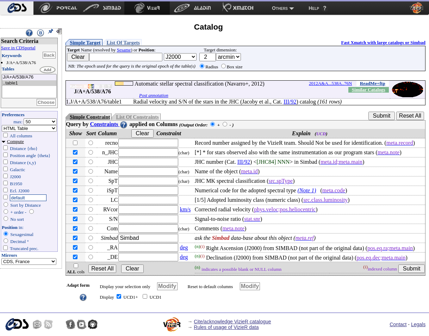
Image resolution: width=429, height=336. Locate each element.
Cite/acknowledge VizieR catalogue (232, 321)
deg (184, 247)
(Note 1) (307, 190)
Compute (15, 141)
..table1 (29, 83)
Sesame (124, 49)
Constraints (109, 124)
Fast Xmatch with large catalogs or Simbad (383, 42)
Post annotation (153, 95)
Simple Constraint (90, 117)
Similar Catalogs (368, 89)
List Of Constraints (137, 117)
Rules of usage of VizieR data (226, 327)
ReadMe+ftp (372, 83)
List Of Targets (123, 42)
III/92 (290, 102)
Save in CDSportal (18, 47)
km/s (185, 209)
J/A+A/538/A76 (29, 77)
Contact (398, 324)
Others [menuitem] (280, 8)
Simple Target (85, 42)
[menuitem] (16, 8)
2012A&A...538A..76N (330, 83)
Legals (418, 324)
